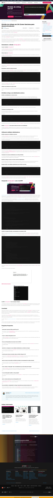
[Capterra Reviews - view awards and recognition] (8, 488)
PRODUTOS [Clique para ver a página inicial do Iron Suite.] (8, 0)
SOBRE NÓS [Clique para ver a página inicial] (22, 0)
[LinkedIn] (50, 487)
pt (50, 0)
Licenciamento (18, 2)
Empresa (30, 479)
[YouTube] (47, 487)
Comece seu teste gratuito (18, 16)
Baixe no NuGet (40, 472)
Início (14, 2)
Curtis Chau (7, 392)
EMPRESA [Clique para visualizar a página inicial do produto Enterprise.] (11, 0)
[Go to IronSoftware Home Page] (4, 0)
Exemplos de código (8, 472)
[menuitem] (8, 0)
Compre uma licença (31, 472)
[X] (48, 487)
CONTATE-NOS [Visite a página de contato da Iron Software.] (47, 0)
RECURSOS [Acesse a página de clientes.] (18, 0)
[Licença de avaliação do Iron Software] (35, 497)
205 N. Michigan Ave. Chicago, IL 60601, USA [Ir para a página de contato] (36, 0)
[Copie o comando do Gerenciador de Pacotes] (45, 14)
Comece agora (17, 472)
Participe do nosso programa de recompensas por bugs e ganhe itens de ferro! (47, 40)
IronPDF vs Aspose (25, 472)
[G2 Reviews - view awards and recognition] (4, 488)
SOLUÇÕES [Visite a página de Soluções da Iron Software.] (15, 0)
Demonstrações (30, 2)
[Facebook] (49, 487)
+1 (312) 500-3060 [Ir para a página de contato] (43, 0)
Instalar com (47, 34)
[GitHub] (46, 487)
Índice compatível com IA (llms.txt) (10, 479)
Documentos (36, 2)
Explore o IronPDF (10, 16)
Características (24, 2)
